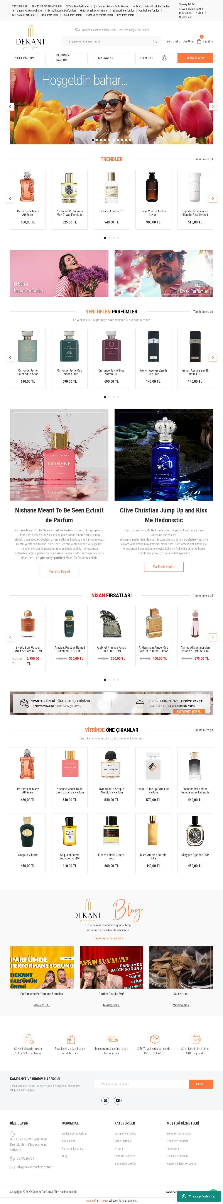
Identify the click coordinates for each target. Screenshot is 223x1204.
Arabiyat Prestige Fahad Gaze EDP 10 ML (111, 649)
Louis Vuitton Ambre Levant (153, 213)
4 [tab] (105, 140)
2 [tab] (97, 140)
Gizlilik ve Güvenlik (177, 1156)
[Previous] (10, 106)
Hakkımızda (68, 1141)
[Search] (111, 41)
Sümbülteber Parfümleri (99, 15)
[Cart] (205, 41)
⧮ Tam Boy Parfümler (77, 6)
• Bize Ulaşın (184, 12)
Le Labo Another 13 (111, 211)
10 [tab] (130, 140)
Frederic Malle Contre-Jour (111, 856)
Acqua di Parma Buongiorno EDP (70, 856)
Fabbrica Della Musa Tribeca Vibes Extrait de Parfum (195, 790)
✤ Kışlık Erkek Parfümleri (94, 10)
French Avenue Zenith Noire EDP (195, 372)
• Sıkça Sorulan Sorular (190, 8)
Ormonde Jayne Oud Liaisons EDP (69, 372)
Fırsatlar (119, 1148)
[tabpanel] (111, 106)
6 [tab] (114, 140)
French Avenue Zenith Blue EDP (153, 372)
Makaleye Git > (42, 1005)
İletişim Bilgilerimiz (72, 1148)
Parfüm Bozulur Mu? (111, 994)
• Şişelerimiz (184, 17)
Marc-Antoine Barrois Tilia (153, 856)
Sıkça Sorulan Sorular (179, 1133)
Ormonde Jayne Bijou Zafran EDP (111, 372)
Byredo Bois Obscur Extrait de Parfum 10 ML (28, 649)
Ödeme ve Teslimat (177, 1141)
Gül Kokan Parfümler (23, 15)
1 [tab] (93, 140)
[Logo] (31, 37)
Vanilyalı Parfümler (148, 10)
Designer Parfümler (125, 1133)
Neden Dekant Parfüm (74, 1133)
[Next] (213, 106)
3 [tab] (101, 140)
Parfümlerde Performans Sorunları (41, 994)
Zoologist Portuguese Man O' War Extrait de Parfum (69, 213)
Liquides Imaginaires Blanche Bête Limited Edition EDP (195, 213)
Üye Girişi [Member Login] (188, 41)
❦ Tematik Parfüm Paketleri (27, 10)
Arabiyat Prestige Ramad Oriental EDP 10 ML (69, 649)
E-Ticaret (103, 1200)
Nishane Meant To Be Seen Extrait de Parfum (70, 790)
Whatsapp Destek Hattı (199, 1196)
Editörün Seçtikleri (125, 1156)
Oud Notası (181, 994)
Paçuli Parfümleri (72, 15)
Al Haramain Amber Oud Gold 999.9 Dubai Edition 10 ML (153, 649)
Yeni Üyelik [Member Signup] (173, 41)
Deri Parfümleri (125, 15)
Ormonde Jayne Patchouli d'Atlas (27, 372)
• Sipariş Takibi (185, 4)
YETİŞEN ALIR (19, 6)
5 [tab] (109, 140)
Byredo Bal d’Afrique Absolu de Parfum (111, 790)
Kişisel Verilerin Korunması (182, 1163)
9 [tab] (126, 140)
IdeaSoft (91, 1201)
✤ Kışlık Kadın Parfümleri (61, 10)
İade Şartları (173, 1148)
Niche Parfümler (123, 1141)
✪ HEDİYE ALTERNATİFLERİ (47, 6)
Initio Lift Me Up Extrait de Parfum (153, 790)
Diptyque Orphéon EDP (195, 855)
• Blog (199, 12)
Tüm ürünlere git (203, 159)
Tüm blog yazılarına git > (108, 938)
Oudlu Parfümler (49, 15)
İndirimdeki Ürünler (125, 1163)
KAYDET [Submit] (201, 1084)
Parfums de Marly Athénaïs (28, 213)
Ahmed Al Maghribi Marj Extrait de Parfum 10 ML (195, 649)
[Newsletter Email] (154, 1084)
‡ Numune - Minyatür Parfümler (111, 6)
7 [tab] (118, 140)
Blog (65, 1156)
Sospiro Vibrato (28, 855)
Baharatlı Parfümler (123, 10)
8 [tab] (122, 140)
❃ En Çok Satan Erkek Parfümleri (151, 6)
